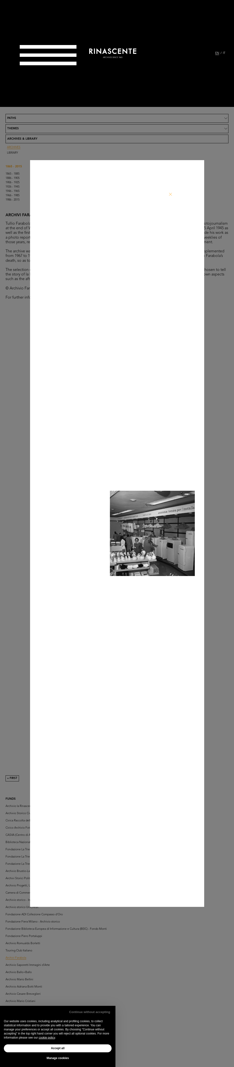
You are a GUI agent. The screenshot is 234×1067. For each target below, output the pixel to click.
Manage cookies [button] (58, 1058)
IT (224, 53)
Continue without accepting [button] (89, 1012)
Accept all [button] (58, 1048)
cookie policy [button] (47, 1037)
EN (217, 53)
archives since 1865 (112, 58)
